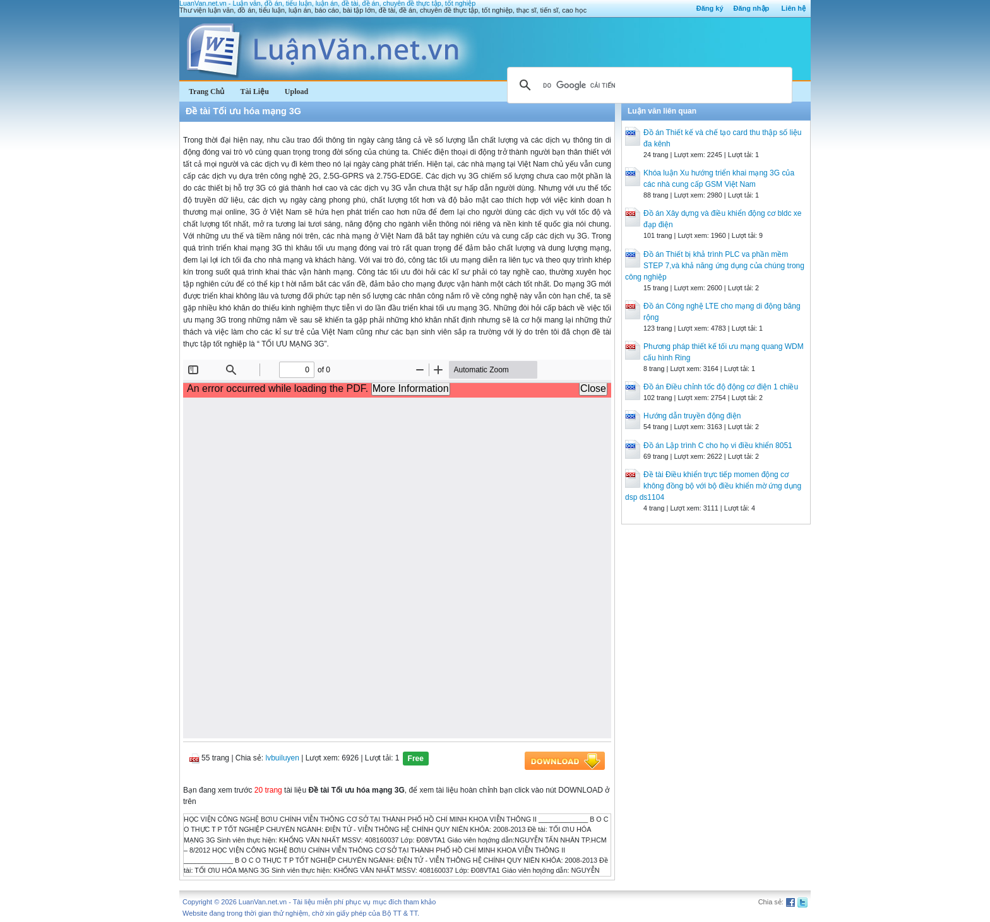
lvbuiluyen (282, 758)
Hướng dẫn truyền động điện (692, 415)
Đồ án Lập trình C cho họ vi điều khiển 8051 (717, 445)
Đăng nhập (752, 8)
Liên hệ (794, 8)
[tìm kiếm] (648, 85)
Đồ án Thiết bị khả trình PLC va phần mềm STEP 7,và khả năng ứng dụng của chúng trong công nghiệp (714, 265)
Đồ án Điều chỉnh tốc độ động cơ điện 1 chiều (720, 386)
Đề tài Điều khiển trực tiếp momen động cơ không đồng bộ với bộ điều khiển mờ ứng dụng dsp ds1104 (713, 486)
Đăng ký (710, 8)
